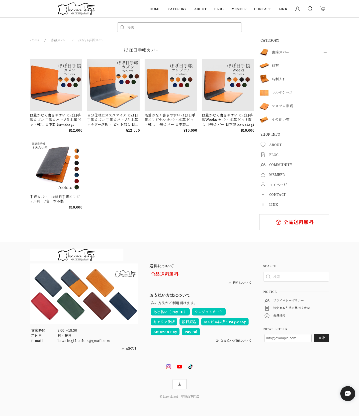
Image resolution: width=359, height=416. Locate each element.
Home (34, 40)
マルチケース (282, 93)
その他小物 (281, 119)
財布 (275, 66)
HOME (155, 8)
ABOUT (200, 8)
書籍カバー (281, 52)
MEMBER (239, 8)
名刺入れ (279, 79)
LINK (283, 8)
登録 (321, 338)
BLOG (219, 8)
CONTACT (262, 8)
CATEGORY (177, 8)
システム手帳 (282, 106)
